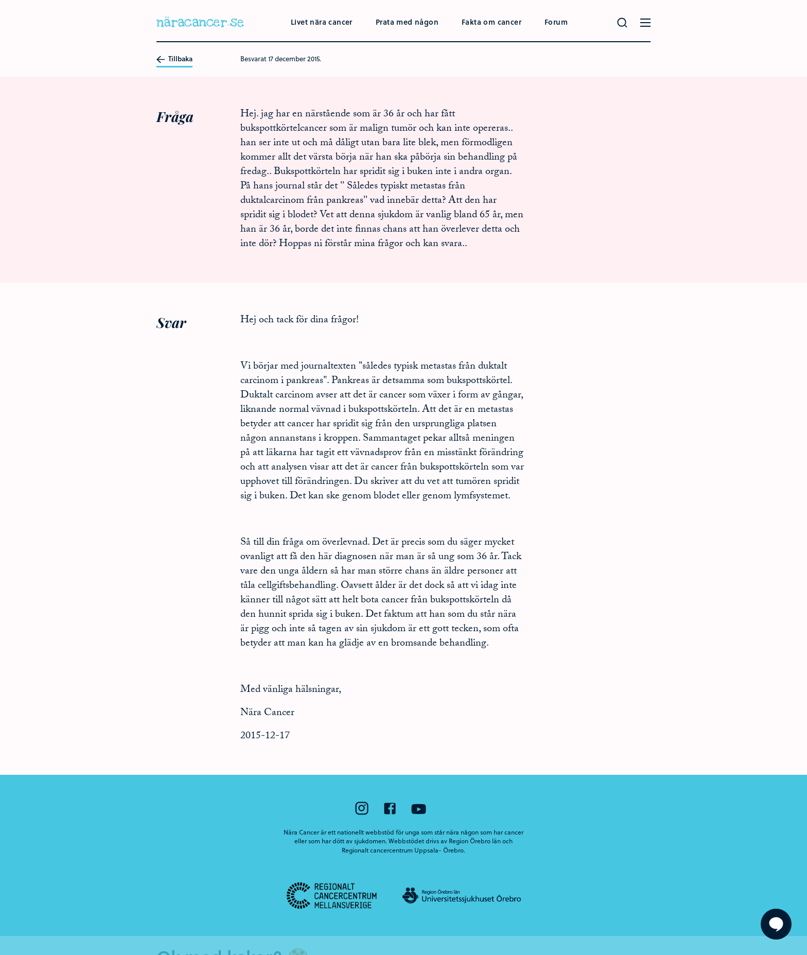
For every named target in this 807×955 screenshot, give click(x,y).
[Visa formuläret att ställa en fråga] (776, 924)
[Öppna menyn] (645, 22)
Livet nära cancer (322, 21)
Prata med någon (407, 21)
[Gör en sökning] (622, 22)
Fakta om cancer (491, 21)
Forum (556, 21)
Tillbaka (174, 59)
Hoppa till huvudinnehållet (0, 0)
